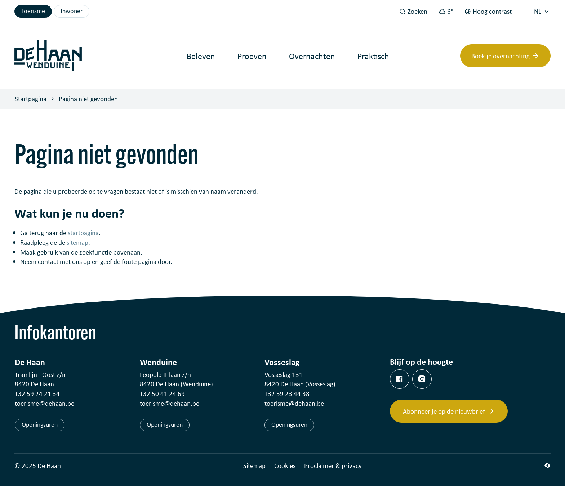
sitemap (77, 242)
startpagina (83, 232)
